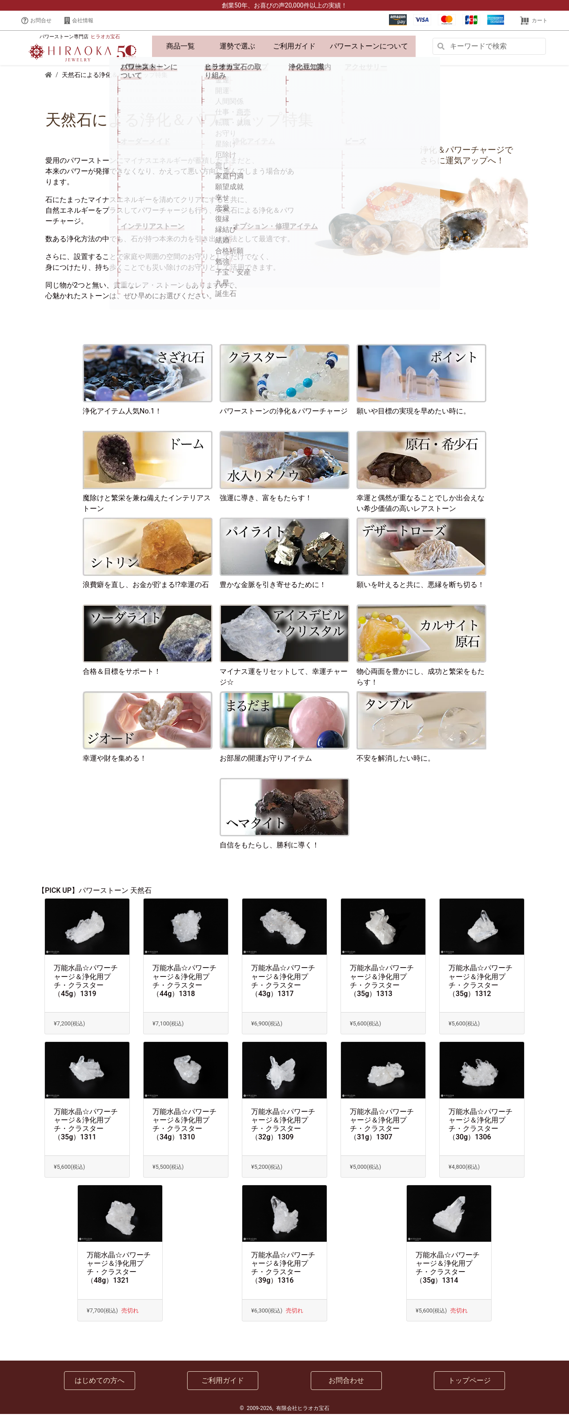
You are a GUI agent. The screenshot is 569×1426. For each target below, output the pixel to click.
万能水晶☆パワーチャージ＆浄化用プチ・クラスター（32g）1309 (283, 1136)
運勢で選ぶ (237, 46)
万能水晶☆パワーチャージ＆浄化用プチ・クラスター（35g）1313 (382, 993)
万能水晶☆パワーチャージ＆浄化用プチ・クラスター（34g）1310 (184, 1136)
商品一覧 (180, 46)
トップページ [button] (469, 1392)
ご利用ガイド (294, 46)
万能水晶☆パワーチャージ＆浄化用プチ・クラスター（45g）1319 (86, 993)
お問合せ (36, 20)
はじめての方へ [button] (99, 1392)
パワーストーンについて (370, 51)
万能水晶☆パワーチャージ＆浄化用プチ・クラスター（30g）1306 (481, 1136)
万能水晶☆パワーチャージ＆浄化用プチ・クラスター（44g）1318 (184, 993)
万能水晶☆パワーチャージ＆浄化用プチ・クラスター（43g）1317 (283, 993)
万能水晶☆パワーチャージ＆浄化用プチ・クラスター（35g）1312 (481, 993)
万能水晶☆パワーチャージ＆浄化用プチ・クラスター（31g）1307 (382, 1136)
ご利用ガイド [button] (222, 1392)
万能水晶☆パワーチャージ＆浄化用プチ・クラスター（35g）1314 (448, 1280)
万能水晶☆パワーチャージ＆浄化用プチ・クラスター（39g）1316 (283, 1280)
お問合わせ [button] (346, 1392)
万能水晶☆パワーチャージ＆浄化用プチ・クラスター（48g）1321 (119, 1280)
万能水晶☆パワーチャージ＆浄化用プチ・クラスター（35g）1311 (86, 1136)
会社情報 (78, 20)
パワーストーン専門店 (80, 43)
